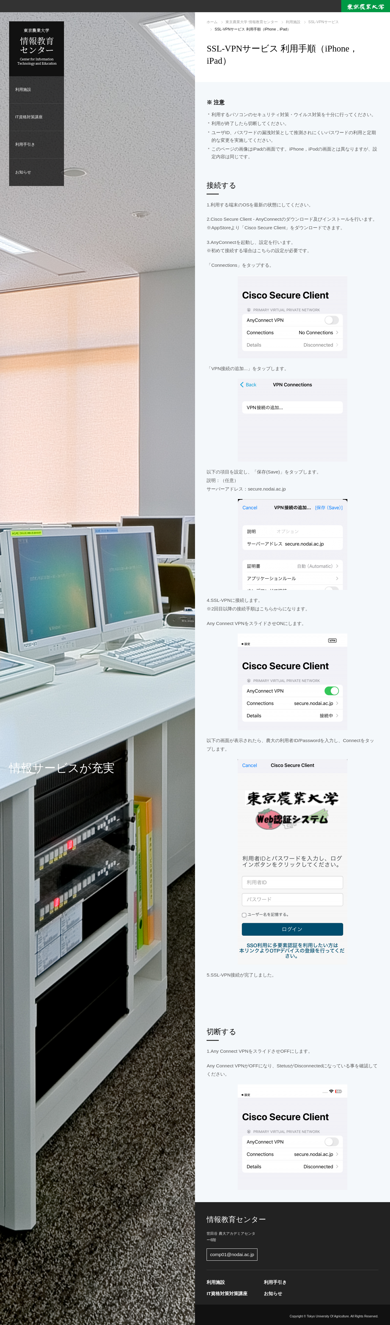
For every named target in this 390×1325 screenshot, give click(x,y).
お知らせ (23, 172)
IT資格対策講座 (29, 117)
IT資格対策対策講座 (227, 1293)
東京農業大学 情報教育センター (251, 22)
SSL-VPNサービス (323, 22)
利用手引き (25, 144)
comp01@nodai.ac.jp (232, 1254)
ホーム (212, 22)
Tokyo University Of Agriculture (328, 1316)
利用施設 (23, 89)
